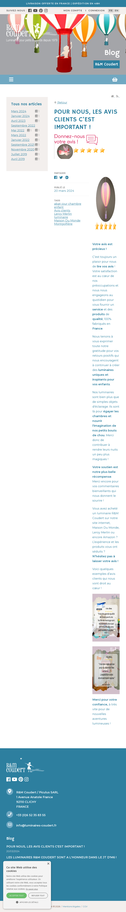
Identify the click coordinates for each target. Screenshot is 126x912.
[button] (11, 79)
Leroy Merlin (63, 214)
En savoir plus (32, 889)
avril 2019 (18, 159)
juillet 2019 (19, 154)
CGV (85, 906)
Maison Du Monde (67, 220)
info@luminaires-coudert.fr (36, 825)
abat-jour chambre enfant (67, 205)
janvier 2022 (20, 140)
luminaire (61, 217)
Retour (60, 102)
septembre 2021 (22, 145)
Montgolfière (63, 224)
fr (111, 10)
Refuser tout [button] (38, 895)
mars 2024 (18, 111)
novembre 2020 (22, 149)
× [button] (48, 864)
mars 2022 (18, 135)
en (117, 10)
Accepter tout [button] (16, 895)
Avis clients (62, 210)
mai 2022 (17, 130)
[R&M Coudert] (31, 29)
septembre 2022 (23, 125)
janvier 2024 (20, 116)
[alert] (27, 885)
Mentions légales (71, 906)
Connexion (96, 10)
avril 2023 (18, 121)
